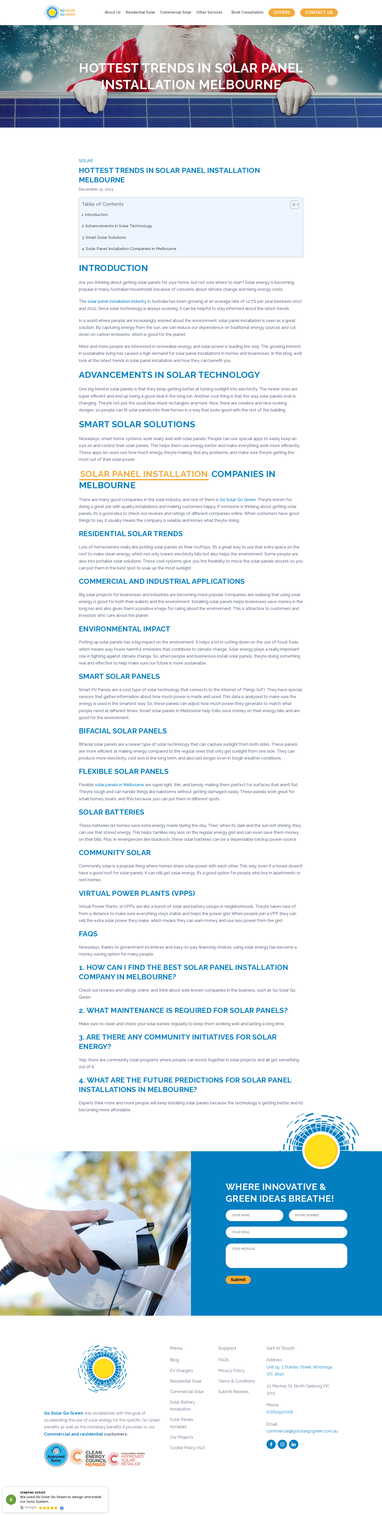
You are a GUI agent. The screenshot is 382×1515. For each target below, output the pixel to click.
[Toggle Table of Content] (292, 204)
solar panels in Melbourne (119, 784)
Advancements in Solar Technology (118, 226)
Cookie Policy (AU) (187, 1447)
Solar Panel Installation (144, 474)
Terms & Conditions (236, 1381)
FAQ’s (223, 1359)
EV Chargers (181, 1370)
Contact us (319, 12)
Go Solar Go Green (238, 499)
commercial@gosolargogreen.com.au (302, 1431)
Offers (282, 12)
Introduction (96, 214)
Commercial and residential (73, 1434)
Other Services (209, 12)
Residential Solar (140, 12)
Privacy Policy (231, 1370)
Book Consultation (247, 12)
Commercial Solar (175, 12)
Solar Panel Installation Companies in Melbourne (131, 248)
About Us (113, 12)
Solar (86, 160)
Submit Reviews (233, 1391)
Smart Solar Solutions (105, 237)
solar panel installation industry (117, 301)
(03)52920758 (279, 1411)
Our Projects (181, 1437)
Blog (174, 1359)
